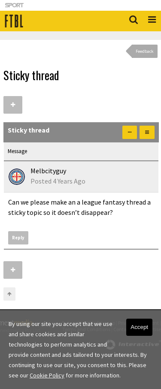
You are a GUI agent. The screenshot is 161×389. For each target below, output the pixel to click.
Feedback (145, 51)
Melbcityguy (48, 170)
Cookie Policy (47, 375)
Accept (139, 327)
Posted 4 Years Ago (57, 181)
